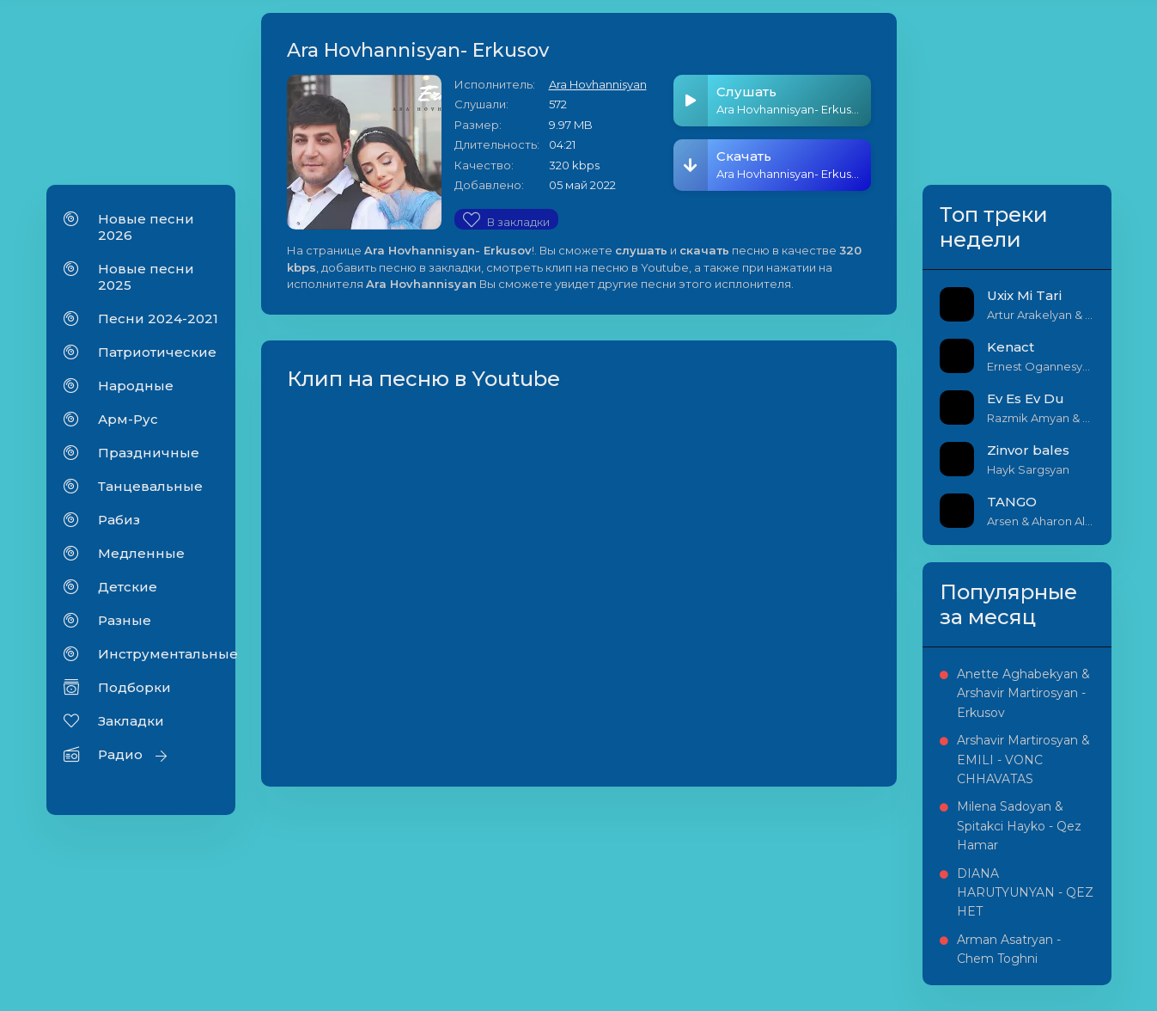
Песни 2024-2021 (158, 318)
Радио (120, 754)
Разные (124, 620)
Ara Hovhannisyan (598, 84)
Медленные (141, 553)
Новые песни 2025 (146, 276)
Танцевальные (150, 486)
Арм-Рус (128, 419)
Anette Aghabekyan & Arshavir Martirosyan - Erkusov (1023, 693)
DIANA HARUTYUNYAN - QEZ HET (1025, 893)
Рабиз (119, 520)
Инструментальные (158, 654)
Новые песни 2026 (146, 227)
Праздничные (148, 452)
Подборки (134, 687)
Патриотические (157, 352)
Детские (127, 587)
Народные (136, 385)
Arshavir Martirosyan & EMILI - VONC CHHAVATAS (1023, 759)
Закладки (131, 721)
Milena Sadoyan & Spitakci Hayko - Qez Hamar (1019, 826)
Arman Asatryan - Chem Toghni (1009, 949)
